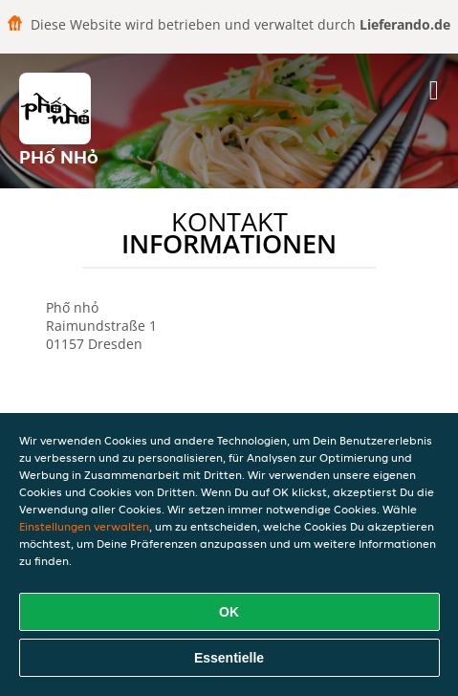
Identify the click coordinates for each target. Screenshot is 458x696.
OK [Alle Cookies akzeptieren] (229, 612)
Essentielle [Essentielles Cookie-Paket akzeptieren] (229, 657)
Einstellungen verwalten (84, 526)
